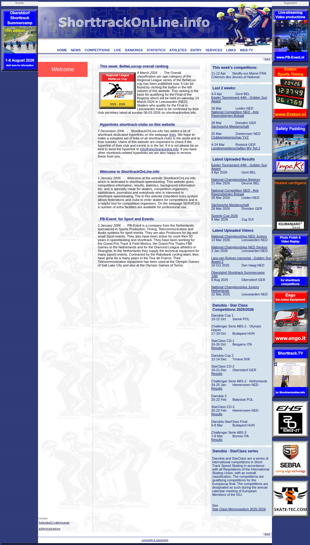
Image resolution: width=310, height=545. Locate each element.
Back (267, 58)
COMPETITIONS (97, 50)
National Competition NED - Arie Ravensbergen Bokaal (235, 113)
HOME (62, 50)
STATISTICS (156, 50)
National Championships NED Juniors (239, 236)
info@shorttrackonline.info (159, 149)
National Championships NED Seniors (239, 247)
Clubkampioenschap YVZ (230, 137)
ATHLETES (178, 50)
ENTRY (196, 50)
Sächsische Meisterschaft (230, 126)
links (172, 134)
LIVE (117, 50)
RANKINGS (134, 50)
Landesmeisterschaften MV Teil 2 (235, 148)
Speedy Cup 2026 (224, 216)
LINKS (231, 50)
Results (216, 348)
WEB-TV (246, 50)
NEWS (76, 50)
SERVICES (214, 50)
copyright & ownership (155, 540)
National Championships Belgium (235, 179)
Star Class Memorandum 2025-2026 (239, 509)
